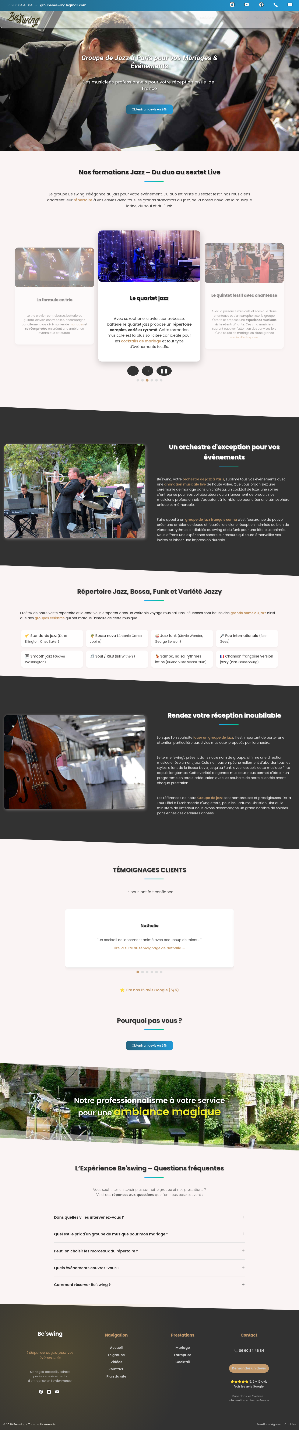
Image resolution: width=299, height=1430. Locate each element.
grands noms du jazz (248, 612)
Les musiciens (203, 19)
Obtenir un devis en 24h (149, 109)
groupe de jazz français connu (211, 525)
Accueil (159, 19)
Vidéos (178, 19)
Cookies (290, 1424)
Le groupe (116, 1354)
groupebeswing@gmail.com (63, 5)
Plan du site (116, 1376)
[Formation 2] (142, 380)
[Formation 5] (156, 380)
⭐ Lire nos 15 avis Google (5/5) (149, 990)
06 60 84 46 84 (251, 1350)
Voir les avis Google (249, 1386)
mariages (77, 324)
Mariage (182, 1347)
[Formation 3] (147, 380)
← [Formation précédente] (133, 370)
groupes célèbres (50, 618)
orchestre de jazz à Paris (203, 485)
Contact (289, 19)
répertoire (83, 200)
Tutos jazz (264, 19)
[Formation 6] (161, 380)
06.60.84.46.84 (20, 5)
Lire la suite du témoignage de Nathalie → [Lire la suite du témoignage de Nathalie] (149, 948)
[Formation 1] (138, 380)
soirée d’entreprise (243, 337)
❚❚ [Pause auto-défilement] (164, 370)
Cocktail (183, 1361)
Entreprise (182, 1354)
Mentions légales (269, 1424)
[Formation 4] (152, 380)
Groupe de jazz (209, 803)
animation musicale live (185, 490)
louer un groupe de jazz (213, 743)
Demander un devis (249, 1368)
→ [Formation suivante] (147, 370)
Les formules (235, 19)
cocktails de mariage (141, 341)
